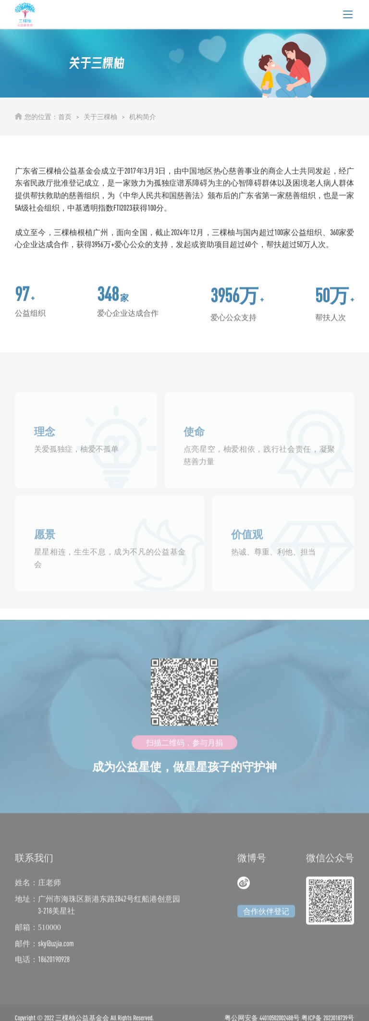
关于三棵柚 (100, 117)
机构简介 (142, 117)
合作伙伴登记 (266, 918)
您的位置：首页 (48, 117)
